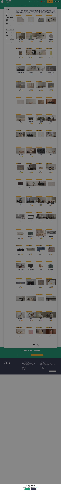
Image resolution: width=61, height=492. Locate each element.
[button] (30, 490)
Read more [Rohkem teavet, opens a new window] (37, 487)
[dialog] (30, 246)
